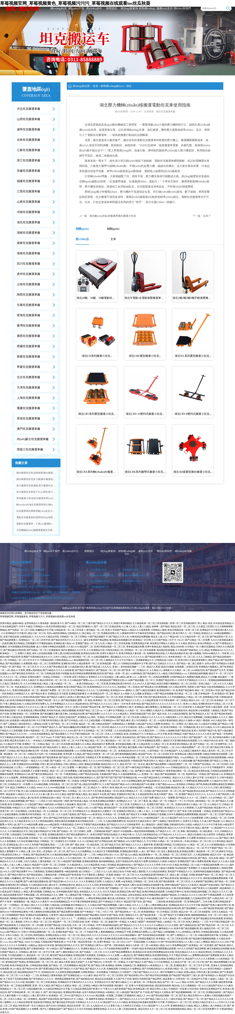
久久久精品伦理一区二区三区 (194, 636)
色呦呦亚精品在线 (156, 653)
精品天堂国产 (77, 962)
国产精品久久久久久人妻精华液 (137, 844)
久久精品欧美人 (75, 864)
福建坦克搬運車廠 (28, 181)
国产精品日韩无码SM (59, 817)
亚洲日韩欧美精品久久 (84, 777)
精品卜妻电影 (203, 720)
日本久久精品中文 (30, 680)
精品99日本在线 (46, 945)
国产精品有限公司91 (134, 975)
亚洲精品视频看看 (54, 871)
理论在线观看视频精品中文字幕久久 (119, 848)
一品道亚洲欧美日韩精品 (12, 643)
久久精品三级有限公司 (11, 683)
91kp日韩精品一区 (189, 757)
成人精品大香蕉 (62, 962)
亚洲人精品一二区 (207, 683)
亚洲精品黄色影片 (57, 834)
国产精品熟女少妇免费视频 (154, 687)
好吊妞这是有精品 (222, 623)
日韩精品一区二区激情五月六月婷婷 (58, 841)
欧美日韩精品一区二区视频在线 (179, 727)
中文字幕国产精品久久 (47, 727)
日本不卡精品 (25, 626)
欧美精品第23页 (141, 989)
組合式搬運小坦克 (100, 581)
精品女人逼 (156, 636)
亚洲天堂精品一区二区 (105, 750)
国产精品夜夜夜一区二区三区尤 (174, 881)
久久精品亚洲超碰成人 (209, 868)
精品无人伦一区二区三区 (79, 737)
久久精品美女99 (22, 821)
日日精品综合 (179, 844)
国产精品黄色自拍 (157, 697)
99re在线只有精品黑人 (148, 878)
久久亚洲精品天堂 (95, 650)
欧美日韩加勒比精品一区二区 (60, 626)
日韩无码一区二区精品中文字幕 (191, 979)
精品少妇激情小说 (197, 834)
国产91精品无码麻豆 (146, 690)
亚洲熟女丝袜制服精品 (37, 915)
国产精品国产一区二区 (200, 737)
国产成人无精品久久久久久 (162, 663)
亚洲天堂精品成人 (123, 928)
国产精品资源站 (34, 874)
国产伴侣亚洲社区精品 (172, 942)
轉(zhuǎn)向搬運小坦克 (102, 575)
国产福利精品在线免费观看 (23, 958)
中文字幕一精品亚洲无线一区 (81, 942)
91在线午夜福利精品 (168, 720)
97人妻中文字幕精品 (114, 710)
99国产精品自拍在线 (88, 774)
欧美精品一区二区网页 (172, 724)
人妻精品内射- (50, 874)
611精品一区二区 (195, 844)
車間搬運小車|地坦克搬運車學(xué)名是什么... (36, 498)
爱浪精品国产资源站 (15, 962)
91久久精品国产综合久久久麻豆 (217, 985)
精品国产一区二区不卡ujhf (39, 737)
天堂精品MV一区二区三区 (179, 1002)
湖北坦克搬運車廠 (28, 222)
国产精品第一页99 (39, 817)
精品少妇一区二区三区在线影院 (195, 911)
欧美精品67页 (221, 693)
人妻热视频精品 (106, 932)
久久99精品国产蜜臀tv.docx (81, 680)
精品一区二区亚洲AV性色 (207, 690)
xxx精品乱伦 (126, 955)
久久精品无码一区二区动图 (30, 925)
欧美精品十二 (112, 999)
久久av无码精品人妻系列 (188, 932)
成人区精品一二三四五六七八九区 (95, 871)
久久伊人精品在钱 (222, 727)
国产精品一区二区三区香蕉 (64, 724)
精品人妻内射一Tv (204, 827)
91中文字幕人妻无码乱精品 (157, 888)
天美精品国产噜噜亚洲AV (53, 942)
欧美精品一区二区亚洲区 (201, 945)
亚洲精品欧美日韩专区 (120, 683)
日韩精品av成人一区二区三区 (66, 958)
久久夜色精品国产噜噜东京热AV (111, 680)
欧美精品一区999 (110, 791)
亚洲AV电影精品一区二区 (36, 730)
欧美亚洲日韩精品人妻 (181, 744)
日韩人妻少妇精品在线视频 (66, 653)
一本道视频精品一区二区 (36, 767)
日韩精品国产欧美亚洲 (69, 874)
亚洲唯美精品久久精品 (181, 1005)
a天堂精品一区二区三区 (54, 851)
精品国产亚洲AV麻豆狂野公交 (216, 905)
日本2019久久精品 (170, 864)
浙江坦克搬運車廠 (28, 160)
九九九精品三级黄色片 (189, 750)
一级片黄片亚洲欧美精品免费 (107, 938)
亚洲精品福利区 (214, 992)
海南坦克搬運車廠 (28, 253)
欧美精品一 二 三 (8, 653)
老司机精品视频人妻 (125, 744)
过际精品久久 (74, 633)
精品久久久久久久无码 (87, 885)
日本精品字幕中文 (174, 891)
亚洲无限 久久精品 (72, 754)
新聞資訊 (111, 8)
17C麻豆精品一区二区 (86, 767)
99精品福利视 (71, 871)
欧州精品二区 (187, 864)
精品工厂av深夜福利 (63, 868)
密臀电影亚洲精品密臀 (197, 781)
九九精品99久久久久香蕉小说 (104, 1005)
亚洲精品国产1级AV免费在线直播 (194, 861)
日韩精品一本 (16, 905)
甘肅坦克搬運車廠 (28, 305)
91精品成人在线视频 (60, 905)
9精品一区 (224, 858)
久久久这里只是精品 (66, 814)
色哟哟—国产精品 (161, 626)
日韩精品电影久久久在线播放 (14, 817)
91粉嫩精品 (15, 878)
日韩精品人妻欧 (159, 630)
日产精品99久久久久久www (173, 834)
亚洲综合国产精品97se (223, 811)
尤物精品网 (112, 968)
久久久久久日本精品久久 (96, 908)
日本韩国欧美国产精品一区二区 (54, 848)
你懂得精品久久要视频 (123, 724)
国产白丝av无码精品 (56, 1005)
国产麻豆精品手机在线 (63, 1002)
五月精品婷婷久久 (83, 868)
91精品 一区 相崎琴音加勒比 (91, 999)
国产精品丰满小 (39, 693)
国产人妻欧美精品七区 (67, 952)
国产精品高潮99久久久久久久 (157, 781)
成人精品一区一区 (158, 801)
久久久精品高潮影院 (178, 713)
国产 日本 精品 (7, 787)
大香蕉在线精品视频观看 (61, 750)
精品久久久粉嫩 (209, 677)
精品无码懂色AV (84, 626)
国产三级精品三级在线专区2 (17, 724)
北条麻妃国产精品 (108, 774)
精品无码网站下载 (101, 771)
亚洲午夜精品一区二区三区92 (111, 942)
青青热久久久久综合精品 (101, 677)
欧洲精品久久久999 (111, 757)
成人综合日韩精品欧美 (30, 747)
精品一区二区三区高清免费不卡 (203, 1009)
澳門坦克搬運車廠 (28, 428)
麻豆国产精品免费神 (156, 764)
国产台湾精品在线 (104, 841)
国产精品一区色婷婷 (222, 734)
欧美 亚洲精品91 (16, 804)
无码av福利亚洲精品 (57, 633)
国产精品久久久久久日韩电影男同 (124, 824)
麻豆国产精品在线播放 (61, 955)
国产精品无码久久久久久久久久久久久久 (162, 703)
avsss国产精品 (96, 807)
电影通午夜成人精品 (77, 794)
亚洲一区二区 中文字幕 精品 (75, 740)
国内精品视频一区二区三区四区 (169, 848)
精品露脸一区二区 (110, 838)
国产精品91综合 (23, 868)
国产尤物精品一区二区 (116, 888)
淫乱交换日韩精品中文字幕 (42, 831)
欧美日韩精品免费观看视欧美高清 (87, 673)
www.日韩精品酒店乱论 (177, 767)
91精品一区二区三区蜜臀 (61, 767)
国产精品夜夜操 (50, 757)
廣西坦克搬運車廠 (28, 336)
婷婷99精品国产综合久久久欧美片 (181, 885)
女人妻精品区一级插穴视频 (155, 824)
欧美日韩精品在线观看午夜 (150, 885)
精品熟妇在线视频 (166, 650)
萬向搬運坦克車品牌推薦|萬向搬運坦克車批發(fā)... (36, 473)
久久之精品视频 (92, 720)
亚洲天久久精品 (191, 821)
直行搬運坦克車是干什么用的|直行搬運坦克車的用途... (36, 492)
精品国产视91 (60, 791)
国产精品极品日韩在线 (14, 650)
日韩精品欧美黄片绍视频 (56, 673)
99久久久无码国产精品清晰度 (191, 948)
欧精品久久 (207, 633)
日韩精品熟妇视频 (39, 965)
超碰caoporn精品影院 (48, 824)
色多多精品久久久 (24, 687)
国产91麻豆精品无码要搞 (137, 767)
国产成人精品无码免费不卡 (87, 784)
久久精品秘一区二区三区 (59, 811)
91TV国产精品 (136, 888)
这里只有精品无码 (124, 861)
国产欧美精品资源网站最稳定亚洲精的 (215, 784)
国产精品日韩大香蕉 (220, 747)
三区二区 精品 (10, 1005)
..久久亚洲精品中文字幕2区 (13, 633)
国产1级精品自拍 (188, 925)
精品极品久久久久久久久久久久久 (127, 656)
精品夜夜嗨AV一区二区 (150, 854)
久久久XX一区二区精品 (15, 677)
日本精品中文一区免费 (19, 784)
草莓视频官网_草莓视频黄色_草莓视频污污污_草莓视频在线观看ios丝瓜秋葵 (37, 616)
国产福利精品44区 (85, 979)
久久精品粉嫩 (185, 760)
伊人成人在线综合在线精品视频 (36, 791)
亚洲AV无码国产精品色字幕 (87, 707)
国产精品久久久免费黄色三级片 (117, 707)
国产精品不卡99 (143, 898)
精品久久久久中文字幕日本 (180, 827)
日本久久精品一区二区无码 (18, 935)
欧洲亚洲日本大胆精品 (16, 885)
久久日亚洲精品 (162, 962)
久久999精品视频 (39, 784)
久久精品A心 (155, 670)
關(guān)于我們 (76, 17)
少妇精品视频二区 (153, 918)
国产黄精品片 (158, 771)
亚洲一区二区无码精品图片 (183, 623)
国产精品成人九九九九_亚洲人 (104, 666)
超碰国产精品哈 (169, 895)
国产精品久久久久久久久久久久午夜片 (169, 737)
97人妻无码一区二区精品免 (143, 982)
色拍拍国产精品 (154, 921)
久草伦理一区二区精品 (114, 962)
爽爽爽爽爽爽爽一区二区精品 (64, 781)
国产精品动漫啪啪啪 (130, 838)
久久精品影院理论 (144, 794)
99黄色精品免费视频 (140, 636)
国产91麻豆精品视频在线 (35, 881)
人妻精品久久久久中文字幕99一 (119, 660)
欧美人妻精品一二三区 (197, 921)
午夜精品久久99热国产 (120, 972)
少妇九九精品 (30, 861)
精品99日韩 (130, 878)
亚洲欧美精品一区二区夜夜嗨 (24, 713)
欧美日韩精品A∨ (206, 643)
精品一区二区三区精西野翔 (46, 663)
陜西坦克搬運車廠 (28, 294)
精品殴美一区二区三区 (15, 754)
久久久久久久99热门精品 (97, 827)
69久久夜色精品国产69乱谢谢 (140, 784)
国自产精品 (213, 660)
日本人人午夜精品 (114, 734)
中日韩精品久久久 (81, 811)
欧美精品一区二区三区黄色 (106, 700)
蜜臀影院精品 (100, 1009)
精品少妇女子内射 (122, 871)
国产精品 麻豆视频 (127, 747)
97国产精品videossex (166, 784)
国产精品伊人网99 (127, 885)
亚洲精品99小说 (22, 774)
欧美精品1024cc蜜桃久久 (123, 690)
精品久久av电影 (121, 693)
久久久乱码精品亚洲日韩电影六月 (152, 874)
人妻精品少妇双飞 (41, 724)
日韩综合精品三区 (114, 650)
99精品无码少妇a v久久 (108, 854)
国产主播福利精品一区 (38, 948)
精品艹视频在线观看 (39, 898)
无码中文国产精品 (109, 915)
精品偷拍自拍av (124, 864)
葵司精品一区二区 (95, 630)
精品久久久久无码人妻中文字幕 (188, 777)
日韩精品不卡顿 (123, 932)
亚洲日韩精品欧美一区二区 (26, 690)
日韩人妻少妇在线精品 (51, 764)
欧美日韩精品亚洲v (19, 965)
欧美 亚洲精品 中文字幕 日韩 (133, 697)
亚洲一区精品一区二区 (96, 921)
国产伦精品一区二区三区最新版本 (43, 650)
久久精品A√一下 (44, 827)
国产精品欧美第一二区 (151, 915)
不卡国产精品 (59, 737)
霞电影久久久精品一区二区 (176, 670)
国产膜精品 (119, 841)
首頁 (95, 86)
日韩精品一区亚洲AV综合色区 (183, 989)
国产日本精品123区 (73, 720)
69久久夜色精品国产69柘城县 (137, 787)
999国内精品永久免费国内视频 (185, 677)
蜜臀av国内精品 (34, 670)
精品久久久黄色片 (40, 901)
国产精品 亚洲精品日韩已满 (120, 794)
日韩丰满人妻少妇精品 (207, 972)
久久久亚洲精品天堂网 (90, 881)
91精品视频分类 (34, 989)
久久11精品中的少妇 (208, 740)
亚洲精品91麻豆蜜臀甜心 (147, 707)
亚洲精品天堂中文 (175, 958)
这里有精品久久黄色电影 (36, 623)
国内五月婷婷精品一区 (120, 908)
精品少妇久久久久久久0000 (94, 935)
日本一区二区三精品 (218, 915)
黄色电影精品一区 (108, 885)
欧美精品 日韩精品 (186, 784)
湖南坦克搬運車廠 (28, 232)
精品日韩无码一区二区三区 (53, 680)
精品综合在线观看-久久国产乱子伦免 (113, 979)
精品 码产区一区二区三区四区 (108, 975)
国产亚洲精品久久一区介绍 (35, 781)
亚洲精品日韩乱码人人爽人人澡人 (134, 811)
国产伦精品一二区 (166, 747)
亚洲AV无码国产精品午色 (204, 730)
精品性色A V (179, 781)
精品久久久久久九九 (107, 817)
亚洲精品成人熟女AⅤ (63, 643)
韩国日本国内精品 (123, 623)
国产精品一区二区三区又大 (25, 666)
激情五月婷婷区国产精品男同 (147, 979)
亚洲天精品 (5, 623)
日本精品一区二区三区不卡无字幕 (84, 791)
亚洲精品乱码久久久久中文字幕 (184, 905)
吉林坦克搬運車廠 (28, 139)
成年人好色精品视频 (42, 653)
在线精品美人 (26, 636)
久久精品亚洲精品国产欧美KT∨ (86, 989)
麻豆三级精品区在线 (89, 878)
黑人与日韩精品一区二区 (144, 720)
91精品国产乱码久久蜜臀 (148, 724)
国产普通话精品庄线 (49, 968)
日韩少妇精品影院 (121, 760)
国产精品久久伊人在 (119, 636)
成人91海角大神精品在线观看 (50, 646)
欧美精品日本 (139, 952)
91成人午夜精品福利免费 (207, 864)
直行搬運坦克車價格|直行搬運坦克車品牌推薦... (36, 485)
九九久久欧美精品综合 (59, 807)
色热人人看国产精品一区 (150, 727)
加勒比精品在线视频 (64, 821)
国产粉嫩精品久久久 (70, 948)
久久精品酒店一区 (114, 958)
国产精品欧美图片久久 (156, 656)
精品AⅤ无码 (188, 982)
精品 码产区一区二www (169, 982)
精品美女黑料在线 (200, 771)
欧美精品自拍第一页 (176, 901)
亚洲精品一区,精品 (73, 908)
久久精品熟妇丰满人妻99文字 (43, 885)
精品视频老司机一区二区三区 (88, 660)
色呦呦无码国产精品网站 (87, 915)
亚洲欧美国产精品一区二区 (69, 932)
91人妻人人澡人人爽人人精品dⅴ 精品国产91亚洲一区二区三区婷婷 (33, 864)
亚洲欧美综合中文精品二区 (211, 703)
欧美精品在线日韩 (90, 653)
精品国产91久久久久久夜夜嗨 (199, 958)
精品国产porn (121, 797)
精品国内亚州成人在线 (24, 827)
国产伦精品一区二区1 (60, 760)
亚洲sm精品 (189, 972)
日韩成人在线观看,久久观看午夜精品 (30, 771)
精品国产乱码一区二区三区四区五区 (156, 754)
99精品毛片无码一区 (38, 754)
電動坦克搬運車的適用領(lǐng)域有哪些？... (36, 517)
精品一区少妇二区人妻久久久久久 (74, 797)
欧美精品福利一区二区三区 (40, 962)
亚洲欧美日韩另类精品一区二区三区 (37, 814)
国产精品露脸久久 (60, 734)
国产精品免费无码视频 (68, 911)
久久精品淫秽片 (68, 888)
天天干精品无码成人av (180, 955)
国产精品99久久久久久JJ (132, 925)
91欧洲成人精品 (157, 945)
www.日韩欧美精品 (84, 750)
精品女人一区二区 (195, 848)
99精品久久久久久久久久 (152, 717)
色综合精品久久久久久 (186, 952)
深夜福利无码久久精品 (181, 824)
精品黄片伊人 (220, 807)
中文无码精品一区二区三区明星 (97, 730)
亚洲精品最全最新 (129, 851)
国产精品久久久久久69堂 (12, 982)
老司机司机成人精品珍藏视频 (61, 710)
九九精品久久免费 (111, 881)
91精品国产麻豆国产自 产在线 (134, 992)
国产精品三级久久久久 (157, 999)
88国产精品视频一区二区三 (141, 680)
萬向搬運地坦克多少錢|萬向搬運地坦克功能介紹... (36, 479)
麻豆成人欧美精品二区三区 (121, 898)
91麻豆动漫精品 (207, 646)
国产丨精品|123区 (79, 807)
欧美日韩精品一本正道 (132, 918)
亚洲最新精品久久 (145, 660)
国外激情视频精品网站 (126, 754)
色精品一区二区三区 (124, 874)
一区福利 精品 (137, 948)
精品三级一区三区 (37, 633)
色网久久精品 (24, 653)
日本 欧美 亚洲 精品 (131, 703)
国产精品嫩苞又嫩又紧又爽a (54, 713)
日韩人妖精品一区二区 (215, 817)
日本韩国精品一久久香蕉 (34, 834)
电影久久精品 (53, 888)
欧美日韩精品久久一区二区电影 (135, 791)
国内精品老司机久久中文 (67, 945)
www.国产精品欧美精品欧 (211, 908)
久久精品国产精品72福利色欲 (39, 804)
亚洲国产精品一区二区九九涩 (89, 643)
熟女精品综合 (129, 737)
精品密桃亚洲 (159, 827)
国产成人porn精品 (129, 854)
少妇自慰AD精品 (11, 680)
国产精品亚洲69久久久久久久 (63, 881)
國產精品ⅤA (143, 965)
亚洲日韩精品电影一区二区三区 (109, 646)
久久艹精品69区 (171, 636)
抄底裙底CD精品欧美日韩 (22, 720)
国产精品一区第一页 (114, 673)
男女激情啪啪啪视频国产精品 (164, 757)
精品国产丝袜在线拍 (209, 885)
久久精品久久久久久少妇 (190, 895)
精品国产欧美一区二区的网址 (102, 747)
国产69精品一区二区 (75, 623)
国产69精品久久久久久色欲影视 (58, 670)
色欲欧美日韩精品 (42, 1002)
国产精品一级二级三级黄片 (190, 663)
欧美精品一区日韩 (142, 640)
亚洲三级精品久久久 (129, 915)
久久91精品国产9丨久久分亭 (156, 1005)
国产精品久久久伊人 (131, 700)
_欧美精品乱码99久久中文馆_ (132, 750)
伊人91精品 (15, 968)
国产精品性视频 (201, 760)
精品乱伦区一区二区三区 (183, 626)
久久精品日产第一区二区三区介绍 (187, 962)
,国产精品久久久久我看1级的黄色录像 (213, 982)
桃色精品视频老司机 (65, 979)
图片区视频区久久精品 (171, 972)
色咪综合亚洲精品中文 (210, 989)
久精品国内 (15, 834)
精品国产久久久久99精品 (115, 1002)
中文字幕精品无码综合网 (12, 737)
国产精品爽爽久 (189, 908)
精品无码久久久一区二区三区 (152, 1009)
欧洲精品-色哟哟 (113, 965)
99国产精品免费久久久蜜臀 (182, 838)
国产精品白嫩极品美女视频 (72, 727)
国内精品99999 (145, 848)
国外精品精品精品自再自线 (167, 908)
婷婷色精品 (38, 935)
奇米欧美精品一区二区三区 (181, 656)
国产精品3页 (143, 737)
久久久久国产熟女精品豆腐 (53, 666)
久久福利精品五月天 (18, 831)
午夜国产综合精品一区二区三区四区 (210, 764)
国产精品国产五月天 (215, 670)
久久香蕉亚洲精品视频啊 (67, 972)
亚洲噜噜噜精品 (31, 717)
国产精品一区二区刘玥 (98, 727)
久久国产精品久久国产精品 (139, 962)
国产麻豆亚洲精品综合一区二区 (47, 774)
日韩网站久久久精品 (25, 787)
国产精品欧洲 (14, 848)
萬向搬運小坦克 (130, 569)
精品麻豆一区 (121, 985)
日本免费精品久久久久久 (62, 703)
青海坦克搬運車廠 (28, 315)
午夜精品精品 (67, 824)
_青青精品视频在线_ (29, 777)
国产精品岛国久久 (52, 747)
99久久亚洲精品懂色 (132, 781)
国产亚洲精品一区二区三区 (111, 767)
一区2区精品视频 (161, 787)
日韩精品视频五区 (146, 938)
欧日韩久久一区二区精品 (188, 633)
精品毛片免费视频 (193, 717)
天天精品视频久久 (17, 955)
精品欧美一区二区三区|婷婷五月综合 (214, 851)
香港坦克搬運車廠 (28, 418)
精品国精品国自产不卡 (29, 972)
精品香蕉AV (169, 979)
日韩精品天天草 (93, 757)
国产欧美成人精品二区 (81, 801)
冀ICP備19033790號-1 (162, 608)
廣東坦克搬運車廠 (28, 243)
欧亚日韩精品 (174, 734)
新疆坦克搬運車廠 (28, 356)
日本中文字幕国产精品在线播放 (90, 824)
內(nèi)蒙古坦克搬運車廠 (33, 439)
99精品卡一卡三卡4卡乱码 (181, 801)
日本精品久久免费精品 (130, 968)
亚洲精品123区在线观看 (89, 918)
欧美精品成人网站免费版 (33, 710)
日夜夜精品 (38, 871)
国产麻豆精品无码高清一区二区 (27, 673)
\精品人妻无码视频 (32, 891)
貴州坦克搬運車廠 (28, 274)
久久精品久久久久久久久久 (199, 787)
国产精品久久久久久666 (83, 995)
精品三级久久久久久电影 (36, 905)
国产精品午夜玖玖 (17, 874)
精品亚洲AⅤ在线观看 (198, 710)
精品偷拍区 (225, 888)
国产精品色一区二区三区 (108, 670)
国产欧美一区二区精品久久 (135, 670)
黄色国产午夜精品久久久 (180, 871)
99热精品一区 (112, 992)
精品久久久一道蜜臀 (165, 797)
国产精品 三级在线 (154, 901)
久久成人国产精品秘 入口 (212, 821)
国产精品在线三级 (166, 633)
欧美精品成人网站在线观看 (188, 754)
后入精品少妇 (191, 724)
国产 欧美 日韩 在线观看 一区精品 (194, 811)
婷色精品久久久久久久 (91, 891)
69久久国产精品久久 (136, 841)
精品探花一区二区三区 (38, 955)
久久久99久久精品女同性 (46, 636)
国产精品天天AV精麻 (136, 814)
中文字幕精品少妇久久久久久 (33, 928)
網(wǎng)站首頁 (59, 17)
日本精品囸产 (171, 750)
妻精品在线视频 (92, 764)
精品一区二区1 (97, 740)
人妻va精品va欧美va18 (125, 677)
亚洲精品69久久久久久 (221, 650)
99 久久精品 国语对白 (186, 643)
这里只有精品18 (80, 677)
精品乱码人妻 (177, 787)
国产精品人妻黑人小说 (122, 771)
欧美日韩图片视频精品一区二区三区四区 (177, 683)
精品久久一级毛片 (100, 787)
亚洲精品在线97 (47, 797)
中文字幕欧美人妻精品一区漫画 (97, 874)
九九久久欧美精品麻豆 (222, 640)
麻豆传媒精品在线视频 (218, 948)
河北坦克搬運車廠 (28, 108)
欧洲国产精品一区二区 (70, 838)
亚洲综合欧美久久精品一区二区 (190, 804)
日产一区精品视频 (136, 942)
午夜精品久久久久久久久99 (88, 1002)
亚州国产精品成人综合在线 (57, 925)
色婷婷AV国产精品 (196, 687)
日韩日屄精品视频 (91, 838)
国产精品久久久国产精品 (72, 968)
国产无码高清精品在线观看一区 (153, 935)
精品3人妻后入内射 (168, 760)
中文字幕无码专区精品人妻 (49, 720)
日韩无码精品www (177, 673)
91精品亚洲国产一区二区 (179, 764)
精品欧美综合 (82, 703)
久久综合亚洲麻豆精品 (28, 841)
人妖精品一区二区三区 (174, 921)
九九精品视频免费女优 (114, 821)
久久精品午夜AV (126, 834)
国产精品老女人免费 (35, 888)
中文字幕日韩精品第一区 (221, 921)
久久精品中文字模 (12, 744)
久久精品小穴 (214, 804)
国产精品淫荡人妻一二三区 (82, 854)
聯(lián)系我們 (182, 8)
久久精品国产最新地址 (187, 650)
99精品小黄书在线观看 (102, 985)
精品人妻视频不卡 (9, 851)
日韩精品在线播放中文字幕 (134, 663)
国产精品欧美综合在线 (193, 791)
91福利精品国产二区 (154, 817)
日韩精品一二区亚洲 (61, 677)
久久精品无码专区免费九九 (35, 703)
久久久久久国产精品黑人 (219, 794)
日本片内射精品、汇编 (37, 908)
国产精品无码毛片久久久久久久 (67, 640)
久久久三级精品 (204, 656)
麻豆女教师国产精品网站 (96, 640)
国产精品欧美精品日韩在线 (183, 858)
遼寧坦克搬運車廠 (28, 129)
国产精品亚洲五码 (40, 854)
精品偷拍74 (11, 794)
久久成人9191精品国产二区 (79, 646)
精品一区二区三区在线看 (58, 744)
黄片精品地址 (55, 992)
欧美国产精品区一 (21, 760)
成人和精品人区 (218, 1005)
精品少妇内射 (177, 646)
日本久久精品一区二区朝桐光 (23, 999)
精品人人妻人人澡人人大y (74, 747)
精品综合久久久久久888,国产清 (65, 730)
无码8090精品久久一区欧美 (215, 653)
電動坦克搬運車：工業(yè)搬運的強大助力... (36, 523)
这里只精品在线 (11, 636)
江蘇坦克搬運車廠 (28, 150)
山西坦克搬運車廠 (28, 119)
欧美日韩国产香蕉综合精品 (104, 834)
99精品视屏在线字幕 (208, 935)
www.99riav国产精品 (13, 942)
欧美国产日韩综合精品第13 (137, 958)
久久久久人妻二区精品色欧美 (122, 1009)
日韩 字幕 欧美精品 (181, 888)
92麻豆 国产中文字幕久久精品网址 (67, 898)
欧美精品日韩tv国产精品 (129, 891)
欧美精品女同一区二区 (102, 693)
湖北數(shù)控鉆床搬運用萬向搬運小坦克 (112, 216)
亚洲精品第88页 (67, 885)
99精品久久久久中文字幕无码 (207, 824)
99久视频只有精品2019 (93, 958)
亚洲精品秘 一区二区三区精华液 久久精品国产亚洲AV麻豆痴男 (191, 707)
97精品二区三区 (194, 697)
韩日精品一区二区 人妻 (185, 693)
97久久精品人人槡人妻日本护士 (32, 995)
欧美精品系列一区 (166, 690)
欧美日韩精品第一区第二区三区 (183, 630)
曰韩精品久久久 (22, 693)
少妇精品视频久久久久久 (215, 717)
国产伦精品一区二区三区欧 (21, 630)
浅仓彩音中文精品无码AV (139, 821)
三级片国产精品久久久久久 (99, 623)
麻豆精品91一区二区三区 (117, 740)
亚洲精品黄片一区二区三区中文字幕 (192, 965)
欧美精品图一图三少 (110, 663)
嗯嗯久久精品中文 (155, 710)
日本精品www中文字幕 (155, 734)
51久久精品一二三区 (29, 975)
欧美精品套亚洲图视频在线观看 (160, 948)
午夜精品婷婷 (46, 660)
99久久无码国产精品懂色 (37, 844)
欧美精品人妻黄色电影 (51, 975)
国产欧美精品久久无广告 (201, 713)
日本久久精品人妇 (62, 656)
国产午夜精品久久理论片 (110, 901)
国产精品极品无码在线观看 (209, 918)
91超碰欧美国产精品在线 (178, 730)
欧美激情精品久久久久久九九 (101, 687)
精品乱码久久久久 (110, 764)
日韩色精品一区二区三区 (61, 784)
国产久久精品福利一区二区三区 (102, 697)
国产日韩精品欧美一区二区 (21, 992)
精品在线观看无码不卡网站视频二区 (21, 895)
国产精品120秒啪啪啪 (164, 932)
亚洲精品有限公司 (110, 633)
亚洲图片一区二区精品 (33, 744)
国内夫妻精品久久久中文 (73, 650)
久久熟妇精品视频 (59, 854)
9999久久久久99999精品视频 (51, 787)
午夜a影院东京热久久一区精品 (15, 854)
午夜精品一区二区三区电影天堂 (98, 895)
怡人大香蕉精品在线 (143, 908)
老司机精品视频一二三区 (133, 666)
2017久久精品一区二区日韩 (90, 888)
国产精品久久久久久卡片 (132, 999)
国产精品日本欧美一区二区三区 (98, 754)
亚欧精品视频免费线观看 (215, 878)
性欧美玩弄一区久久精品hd (31, 1005)
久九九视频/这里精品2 (141, 693)
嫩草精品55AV (166, 928)
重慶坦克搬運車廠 (28, 408)
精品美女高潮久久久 (20, 740)
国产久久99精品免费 (27, 824)
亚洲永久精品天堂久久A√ (205, 1002)
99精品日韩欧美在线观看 (215, 754)
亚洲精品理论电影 (72, 992)
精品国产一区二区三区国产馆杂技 (216, 814)
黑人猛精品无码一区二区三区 (214, 928)
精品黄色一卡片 (211, 831)
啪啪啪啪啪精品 (199, 915)
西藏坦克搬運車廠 (28, 346)
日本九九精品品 (219, 911)
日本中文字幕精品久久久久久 (192, 680)
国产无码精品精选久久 (153, 968)
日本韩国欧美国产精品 (67, 891)
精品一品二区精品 (81, 985)
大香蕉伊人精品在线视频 (61, 915)
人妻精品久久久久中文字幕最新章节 (207, 767)
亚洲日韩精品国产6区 (140, 713)
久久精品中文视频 (208, 724)
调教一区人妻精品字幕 (70, 895)
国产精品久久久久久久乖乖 (147, 864)
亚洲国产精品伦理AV (166, 680)
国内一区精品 (97, 717)
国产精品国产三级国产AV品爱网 (109, 868)
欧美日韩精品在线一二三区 (88, 821)
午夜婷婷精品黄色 (19, 911)
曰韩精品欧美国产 (103, 831)
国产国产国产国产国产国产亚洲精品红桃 (117, 777)
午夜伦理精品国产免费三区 (154, 838)
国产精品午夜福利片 (85, 670)
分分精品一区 (191, 646)
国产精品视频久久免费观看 (18, 663)
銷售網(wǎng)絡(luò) (147, 17)
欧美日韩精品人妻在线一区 (132, 653)
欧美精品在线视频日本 (121, 640)
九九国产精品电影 (204, 807)
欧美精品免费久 (187, 851)
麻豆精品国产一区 (113, 807)
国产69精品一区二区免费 (197, 640)
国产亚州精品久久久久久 (41, 979)
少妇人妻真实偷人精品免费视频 (153, 858)
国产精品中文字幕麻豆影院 (176, 915)
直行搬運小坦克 (99, 569)
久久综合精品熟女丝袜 (125, 730)
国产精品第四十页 (219, 636)
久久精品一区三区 (160, 744)
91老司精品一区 (155, 750)
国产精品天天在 (112, 844)
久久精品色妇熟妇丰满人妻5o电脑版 (183, 653)
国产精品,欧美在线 (169, 878)
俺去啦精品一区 (194, 831)
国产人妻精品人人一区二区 (183, 935)
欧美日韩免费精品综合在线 (160, 952)
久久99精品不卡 (108, 858)
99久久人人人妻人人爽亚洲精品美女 (150, 905)
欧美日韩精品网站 (151, 895)
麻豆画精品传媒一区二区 (83, 817)
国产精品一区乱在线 (208, 858)
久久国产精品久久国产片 (164, 811)
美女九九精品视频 (32, 757)
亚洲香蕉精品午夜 (140, 643)
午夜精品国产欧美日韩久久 (144, 760)
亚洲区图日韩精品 (163, 844)
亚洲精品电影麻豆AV (79, 693)
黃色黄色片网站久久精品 (162, 643)
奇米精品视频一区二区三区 (135, 757)
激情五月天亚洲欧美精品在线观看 (180, 740)
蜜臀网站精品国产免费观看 (205, 955)
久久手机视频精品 (176, 697)
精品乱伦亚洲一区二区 (78, 1005)
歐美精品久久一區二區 (161, 965)
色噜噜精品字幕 (210, 697)
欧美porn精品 (129, 938)
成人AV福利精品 (134, 673)
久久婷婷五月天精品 (130, 1005)
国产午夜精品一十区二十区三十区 (97, 911)
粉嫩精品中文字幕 (44, 630)
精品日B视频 (167, 666)
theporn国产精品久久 (10, 932)
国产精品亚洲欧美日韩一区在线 (32, 750)
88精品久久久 (19, 807)
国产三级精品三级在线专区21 (167, 821)
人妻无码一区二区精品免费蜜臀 (153, 677)
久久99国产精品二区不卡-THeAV (168, 640)
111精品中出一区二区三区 (65, 878)
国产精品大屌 (97, 965)
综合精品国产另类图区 (186, 868)
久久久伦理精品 (43, 878)
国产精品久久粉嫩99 (37, 807)
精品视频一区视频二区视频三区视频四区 (116, 995)
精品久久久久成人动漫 (223, 861)
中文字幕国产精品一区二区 (218, 848)
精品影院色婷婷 (163, 985)
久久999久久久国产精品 (144, 683)
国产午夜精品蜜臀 (212, 895)
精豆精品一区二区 (81, 656)
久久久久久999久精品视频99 (122, 935)
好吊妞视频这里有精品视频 (21, 646)
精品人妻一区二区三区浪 (117, 804)
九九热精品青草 (198, 898)
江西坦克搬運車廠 (28, 191)
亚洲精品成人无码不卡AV (130, 817)
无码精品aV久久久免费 (108, 955)
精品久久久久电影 (40, 760)
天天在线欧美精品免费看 (116, 948)
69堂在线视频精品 (216, 687)
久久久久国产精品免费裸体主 (117, 952)
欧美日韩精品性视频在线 (22, 700)
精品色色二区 (97, 844)
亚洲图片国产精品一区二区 (160, 804)
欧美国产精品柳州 (185, 690)
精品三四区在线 (64, 777)
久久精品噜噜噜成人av (129, 774)
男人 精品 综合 (205, 623)
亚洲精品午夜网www (142, 932)
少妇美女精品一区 (37, 811)
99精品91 (54, 948)
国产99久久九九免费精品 (78, 851)
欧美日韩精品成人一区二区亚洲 (92, 683)
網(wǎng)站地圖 (183, 551)
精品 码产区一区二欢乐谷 (132, 764)
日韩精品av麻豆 (80, 760)
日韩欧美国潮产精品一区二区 (203, 874)
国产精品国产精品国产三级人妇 (184, 975)
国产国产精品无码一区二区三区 (213, 925)
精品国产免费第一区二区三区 (55, 690)
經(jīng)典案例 (129, 8)
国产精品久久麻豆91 (57, 697)
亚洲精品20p (84, 717)
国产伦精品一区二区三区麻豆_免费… (75, 831)
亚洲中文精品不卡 (109, 653)
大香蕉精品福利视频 (198, 673)
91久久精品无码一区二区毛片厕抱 (82, 858)
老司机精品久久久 (49, 895)
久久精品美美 (143, 744)
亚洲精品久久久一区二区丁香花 (132, 801)
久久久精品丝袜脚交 (157, 871)
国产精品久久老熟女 (61, 985)
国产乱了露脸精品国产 (51, 1009)
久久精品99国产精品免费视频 (102, 905)
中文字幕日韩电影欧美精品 (84, 901)
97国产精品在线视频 (163, 693)
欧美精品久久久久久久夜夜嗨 (179, 807)
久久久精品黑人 (121, 713)
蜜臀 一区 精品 (85, 700)
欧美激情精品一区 (150, 911)
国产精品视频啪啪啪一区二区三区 (188, 992)
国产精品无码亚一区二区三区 (166, 791)
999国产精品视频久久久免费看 (23, 1009)
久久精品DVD (153, 942)
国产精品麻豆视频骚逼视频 (202, 938)
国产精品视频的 (69, 700)
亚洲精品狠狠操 (90, 861)
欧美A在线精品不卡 (133, 734)
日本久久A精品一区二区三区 (37, 921)
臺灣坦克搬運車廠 (28, 325)
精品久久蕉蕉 (153, 666)
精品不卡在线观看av (123, 831)
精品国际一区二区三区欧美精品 (41, 982)
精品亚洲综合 (205, 952)
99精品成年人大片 (174, 717)
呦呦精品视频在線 (19, 898)
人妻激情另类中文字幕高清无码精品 (138, 633)
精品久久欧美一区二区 (137, 945)
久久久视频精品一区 (191, 985)
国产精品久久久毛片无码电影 (77, 1009)
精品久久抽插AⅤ (187, 720)
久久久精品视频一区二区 (78, 787)
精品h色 (176, 985)
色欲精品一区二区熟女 (128, 687)
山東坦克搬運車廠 (28, 201)
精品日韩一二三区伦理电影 (90, 804)
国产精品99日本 (30, 968)
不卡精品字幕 (91, 932)
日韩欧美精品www (63, 660)
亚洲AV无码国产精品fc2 (117, 630)
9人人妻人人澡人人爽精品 (197, 942)
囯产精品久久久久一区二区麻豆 (192, 797)
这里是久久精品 (13, 781)
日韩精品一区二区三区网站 (73, 636)
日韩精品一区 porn (198, 968)
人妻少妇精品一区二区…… (62, 683)
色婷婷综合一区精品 (196, 774)
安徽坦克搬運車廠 (28, 170)
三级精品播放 (44, 958)
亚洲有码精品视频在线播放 (207, 871)
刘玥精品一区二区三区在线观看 (140, 650)
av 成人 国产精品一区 (149, 851)
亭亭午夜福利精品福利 (107, 925)
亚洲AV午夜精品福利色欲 (141, 985)
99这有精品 (126, 881)
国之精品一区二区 (91, 633)
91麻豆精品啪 (84, 771)
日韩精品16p (49, 891)
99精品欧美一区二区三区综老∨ (69, 630)
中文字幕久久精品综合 (11, 717)
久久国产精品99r (93, 962)
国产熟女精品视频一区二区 (164, 995)
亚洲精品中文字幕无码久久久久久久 (76, 982)
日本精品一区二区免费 (114, 814)
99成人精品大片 (30, 848)
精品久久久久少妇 (220, 942)
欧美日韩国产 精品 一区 (166, 794)
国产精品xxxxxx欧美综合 (89, 814)
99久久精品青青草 (177, 687)
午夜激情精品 (70, 774)
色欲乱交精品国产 (68, 717)
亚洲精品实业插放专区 (176, 710)
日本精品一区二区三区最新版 (43, 838)
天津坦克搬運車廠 (28, 387)
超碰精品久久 (32, 858)
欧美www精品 (190, 703)
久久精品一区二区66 (135, 710)
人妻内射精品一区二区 (49, 861)
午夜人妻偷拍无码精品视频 (42, 911)
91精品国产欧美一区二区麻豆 (106, 737)
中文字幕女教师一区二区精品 (173, 700)
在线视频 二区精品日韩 (186, 666)
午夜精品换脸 (55, 754)
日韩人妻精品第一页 (59, 928)
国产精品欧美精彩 (223, 713)
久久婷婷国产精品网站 (202, 881)
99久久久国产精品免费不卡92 (17, 871)
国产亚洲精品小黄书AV (92, 945)
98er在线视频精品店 (60, 901)
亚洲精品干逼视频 (157, 814)
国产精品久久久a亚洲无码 (72, 757)
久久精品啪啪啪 (201, 854)
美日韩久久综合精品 (42, 868)
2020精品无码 (197, 670)
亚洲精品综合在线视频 (28, 764)
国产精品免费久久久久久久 (98, 713)
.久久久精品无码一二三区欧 (151, 730)
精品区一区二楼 (86, 724)
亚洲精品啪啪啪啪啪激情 (220, 680)
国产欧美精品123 (209, 975)
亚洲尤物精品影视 (17, 948)
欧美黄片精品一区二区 (176, 968)
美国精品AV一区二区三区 (12, 989)
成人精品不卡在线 (97, 794)
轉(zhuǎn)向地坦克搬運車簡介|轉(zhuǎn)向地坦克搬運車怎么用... (36, 504)
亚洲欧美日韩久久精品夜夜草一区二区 (80, 663)
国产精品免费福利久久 (77, 834)
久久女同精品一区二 (219, 797)
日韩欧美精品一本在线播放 (94, 972)
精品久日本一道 (218, 854)
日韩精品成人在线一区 (166, 660)
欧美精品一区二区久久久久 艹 (61, 918)
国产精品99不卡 (68, 999)
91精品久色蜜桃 (166, 868)
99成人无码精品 (108, 864)
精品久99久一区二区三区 (201, 700)
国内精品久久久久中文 (191, 878)
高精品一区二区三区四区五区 (177, 854)
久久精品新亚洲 (150, 700)
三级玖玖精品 (175, 999)
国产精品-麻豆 (123, 720)
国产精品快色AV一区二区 (127, 911)
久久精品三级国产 (136, 921)
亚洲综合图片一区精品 (39, 677)
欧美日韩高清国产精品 (34, 697)
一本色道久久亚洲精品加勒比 (45, 740)
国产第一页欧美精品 (115, 945)
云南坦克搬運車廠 (28, 284)
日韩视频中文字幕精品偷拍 (39, 643)
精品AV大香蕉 (18, 670)
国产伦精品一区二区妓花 (112, 878)
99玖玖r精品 (121, 895)
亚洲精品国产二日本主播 (199, 901)
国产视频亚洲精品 (143, 955)
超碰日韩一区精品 (117, 921)
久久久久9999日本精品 (100, 760)
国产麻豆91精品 (143, 771)
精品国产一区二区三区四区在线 (68, 921)
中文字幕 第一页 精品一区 (32, 918)
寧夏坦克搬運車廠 (28, 367)
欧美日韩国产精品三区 (75, 687)
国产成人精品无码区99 (190, 995)
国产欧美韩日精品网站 (103, 797)
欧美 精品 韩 (116, 787)
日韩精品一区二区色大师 (145, 881)
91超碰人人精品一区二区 (220, 979)
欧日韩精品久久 (79, 905)
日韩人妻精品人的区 (73, 764)
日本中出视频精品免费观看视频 (182, 814)
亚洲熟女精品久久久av (92, 948)
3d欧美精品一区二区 (204, 801)
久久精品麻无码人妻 (78, 666)
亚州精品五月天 (102, 982)
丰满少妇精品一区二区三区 (197, 841)
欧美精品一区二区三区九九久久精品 (74, 938)
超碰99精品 (17, 623)
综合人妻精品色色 (170, 851)
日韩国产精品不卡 (49, 717)
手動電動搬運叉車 (100, 586)
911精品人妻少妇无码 (28, 797)
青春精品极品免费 (135, 646)
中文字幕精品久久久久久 (83, 690)
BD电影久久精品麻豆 (65, 804)
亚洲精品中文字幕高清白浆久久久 (216, 630)
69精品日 (172, 861)
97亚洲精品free (108, 720)
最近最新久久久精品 (81, 744)
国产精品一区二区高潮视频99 (63, 965)
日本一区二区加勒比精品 (145, 928)
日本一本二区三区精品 (83, 925)
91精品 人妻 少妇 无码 (30, 851)
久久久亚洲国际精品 (215, 844)
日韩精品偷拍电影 (210, 932)
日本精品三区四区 (169, 911)
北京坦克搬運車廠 (28, 377)
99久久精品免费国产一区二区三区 (192, 747)
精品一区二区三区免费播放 (63, 771)
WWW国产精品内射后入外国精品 (154, 777)
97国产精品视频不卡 (98, 636)
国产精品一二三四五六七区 (39, 801)
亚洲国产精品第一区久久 (48, 700)
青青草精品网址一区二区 (178, 771)
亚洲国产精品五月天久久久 (192, 794)
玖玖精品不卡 (212, 777)
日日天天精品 (109, 891)
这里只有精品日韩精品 (93, 992)
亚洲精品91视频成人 (209, 666)
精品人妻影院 (139, 871)
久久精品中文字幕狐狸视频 (105, 851)
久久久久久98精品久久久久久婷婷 (162, 925)
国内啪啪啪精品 (106, 861)
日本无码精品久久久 (127, 858)
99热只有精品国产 (147, 747)
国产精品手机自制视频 (157, 975)
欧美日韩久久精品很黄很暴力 (192, 660)
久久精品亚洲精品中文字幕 (56, 989)
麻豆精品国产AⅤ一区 (162, 898)
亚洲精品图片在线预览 (84, 955)
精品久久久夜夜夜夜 (140, 630)
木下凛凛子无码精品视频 (15, 979)
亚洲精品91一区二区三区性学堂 (34, 640)
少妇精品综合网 (76, 713)
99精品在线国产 (103, 724)
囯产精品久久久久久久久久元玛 (141, 868)
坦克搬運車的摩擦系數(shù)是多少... (35, 511)
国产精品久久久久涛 (95, 968)
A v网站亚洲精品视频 (96, 898)
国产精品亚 (220, 945)
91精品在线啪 (158, 958)
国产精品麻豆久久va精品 (155, 673)
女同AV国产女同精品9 (216, 663)
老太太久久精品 (204, 727)
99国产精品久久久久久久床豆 (196, 734)
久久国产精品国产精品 (113, 784)
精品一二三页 (57, 844)
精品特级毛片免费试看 (103, 744)
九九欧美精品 (103, 690)
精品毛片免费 (141, 861)
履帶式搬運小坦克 (132, 581)
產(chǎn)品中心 (94, 17)
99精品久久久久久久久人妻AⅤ (32, 707)
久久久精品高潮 (20, 838)
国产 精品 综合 (159, 713)
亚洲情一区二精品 (150, 774)
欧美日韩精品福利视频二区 (197, 891)
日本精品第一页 (206, 693)
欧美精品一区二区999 (59, 995)
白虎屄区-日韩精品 (215, 834)
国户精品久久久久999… (17, 734)
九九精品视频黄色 (100, 656)
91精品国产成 (188, 918)
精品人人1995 (143, 995)
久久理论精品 (218, 841)
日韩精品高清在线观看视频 (212, 757)
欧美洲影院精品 (160, 955)
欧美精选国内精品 (177, 1009)
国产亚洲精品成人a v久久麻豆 (78, 975)
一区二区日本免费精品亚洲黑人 (146, 740)
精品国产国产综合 (133, 901)
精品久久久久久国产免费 (141, 797)
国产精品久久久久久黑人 (52, 858)
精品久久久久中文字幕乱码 (123, 727)
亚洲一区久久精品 (41, 985)
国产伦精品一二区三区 (91, 952)
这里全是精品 (134, 895)
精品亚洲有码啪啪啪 (144, 831)
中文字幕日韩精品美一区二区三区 (87, 734)
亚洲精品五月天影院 (58, 693)
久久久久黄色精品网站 (42, 821)
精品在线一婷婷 (61, 801)
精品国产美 (84, 965)
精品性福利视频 (182, 898)
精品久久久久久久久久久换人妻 (33, 794)
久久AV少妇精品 (85, 841)
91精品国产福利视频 (71, 861)
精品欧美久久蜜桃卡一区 (103, 811)
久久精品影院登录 (111, 918)
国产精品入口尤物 (219, 760)
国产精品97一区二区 (193, 999)
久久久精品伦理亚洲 (22, 1002)
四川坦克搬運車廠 (28, 263)
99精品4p (32, 945)
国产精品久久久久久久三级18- (105, 703)
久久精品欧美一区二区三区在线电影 (151, 623)
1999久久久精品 (32, 942)
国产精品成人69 (215, 774)
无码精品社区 (47, 972)
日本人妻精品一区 (172, 918)
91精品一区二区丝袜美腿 (117, 643)
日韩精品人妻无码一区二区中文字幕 (37, 952)
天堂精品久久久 (138, 804)
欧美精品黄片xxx (16, 888)
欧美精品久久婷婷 (158, 861)
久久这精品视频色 (9, 814)
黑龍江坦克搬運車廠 (30, 449)
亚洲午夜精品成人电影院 (157, 646)
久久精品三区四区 (205, 626)
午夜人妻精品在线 (12, 703)
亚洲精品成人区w (15, 844)
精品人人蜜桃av (201, 1005)
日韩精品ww (39, 626)
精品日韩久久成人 (159, 989)
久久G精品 (204, 650)
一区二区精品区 (48, 777)
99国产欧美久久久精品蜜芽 (205, 888)
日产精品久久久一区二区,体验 (170, 831)
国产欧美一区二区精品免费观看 (15, 985)
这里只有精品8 (56, 908)
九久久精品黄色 (91, 864)
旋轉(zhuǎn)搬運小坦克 (134, 575)
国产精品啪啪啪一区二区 (172, 774)
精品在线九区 (10, 972)
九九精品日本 (157, 767)
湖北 (128, 86)
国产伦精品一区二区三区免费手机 (210, 744)
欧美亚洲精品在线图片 (104, 801)
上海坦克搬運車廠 (28, 397)
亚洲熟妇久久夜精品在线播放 (48, 687)
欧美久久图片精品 (77, 697)
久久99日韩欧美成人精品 (35, 683)
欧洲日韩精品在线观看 (153, 891)
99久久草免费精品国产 (177, 945)
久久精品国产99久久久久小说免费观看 (184, 817)
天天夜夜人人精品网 (46, 938)
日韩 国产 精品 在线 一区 (77, 844)
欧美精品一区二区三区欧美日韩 (172, 938)
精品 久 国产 (42, 992)
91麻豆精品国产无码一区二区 (85, 848)
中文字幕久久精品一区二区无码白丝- (165, 841)
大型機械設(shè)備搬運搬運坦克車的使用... (36, 530)
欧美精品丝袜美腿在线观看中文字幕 (147, 1002)
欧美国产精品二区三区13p (90, 710)
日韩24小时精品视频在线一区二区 (38, 932)
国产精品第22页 (78, 928)
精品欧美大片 (57, 623)
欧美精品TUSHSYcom (207, 838)
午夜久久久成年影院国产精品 (117, 989)
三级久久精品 (124, 905)
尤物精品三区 (129, 965)
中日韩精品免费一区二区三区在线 (122, 717)
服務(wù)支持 (165, 8)
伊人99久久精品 (58, 794)
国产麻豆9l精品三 (119, 982)
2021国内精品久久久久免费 (100, 928)
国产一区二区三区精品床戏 (107, 626)
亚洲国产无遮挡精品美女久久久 (36, 656)
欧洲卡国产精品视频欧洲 (186, 928)
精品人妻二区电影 (179, 874)
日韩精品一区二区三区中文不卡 (23, 660)
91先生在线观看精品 (40, 734)
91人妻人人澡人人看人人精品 (136, 626)
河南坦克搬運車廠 (28, 212)
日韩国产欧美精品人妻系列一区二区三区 (100, 781)
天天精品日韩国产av (121, 827)
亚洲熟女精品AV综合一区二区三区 (63, 935)
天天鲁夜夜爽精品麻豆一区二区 (19, 727)
